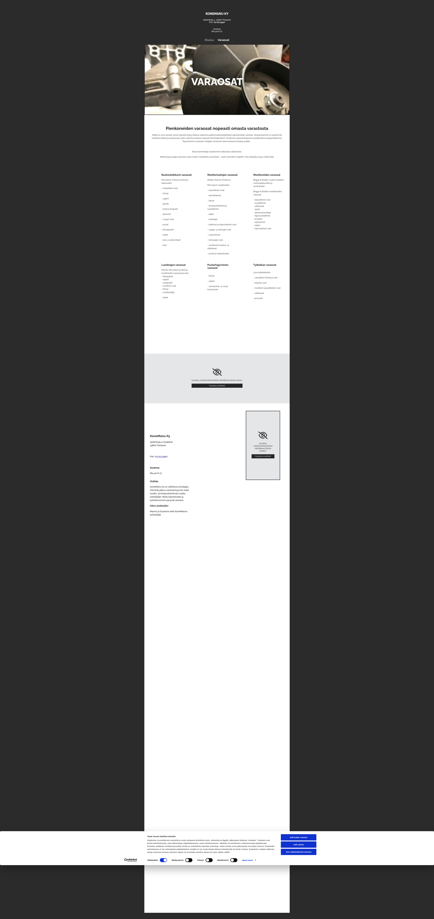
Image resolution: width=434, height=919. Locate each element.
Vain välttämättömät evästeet (298, 906)
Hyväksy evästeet (217, 385)
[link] (217, 372)
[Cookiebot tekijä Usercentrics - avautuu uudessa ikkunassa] (131, 914)
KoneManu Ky (217, 14)
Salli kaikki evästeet (298, 891)
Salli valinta (299, 898)
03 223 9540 (219, 22)
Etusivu (209, 40)
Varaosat (223, 40)
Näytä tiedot (247, 914)
